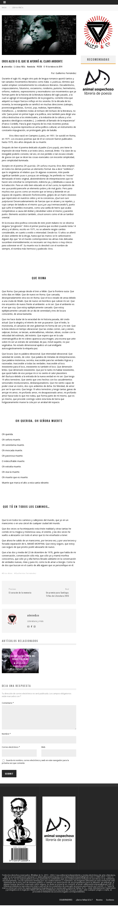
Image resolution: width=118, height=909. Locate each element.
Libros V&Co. (21, 67)
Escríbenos (110, 903)
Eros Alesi (7, 573)
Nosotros (99, 903)
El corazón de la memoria (23, 591)
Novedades (31, 67)
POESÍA (39, 67)
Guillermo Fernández (26, 573)
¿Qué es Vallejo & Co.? (84, 903)
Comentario (8, 703)
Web (43, 750)
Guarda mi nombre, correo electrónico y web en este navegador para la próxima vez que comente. (35, 765)
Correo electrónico (11, 750)
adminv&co (7, 66)
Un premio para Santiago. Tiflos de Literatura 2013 (55, 592)
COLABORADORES (65, 903)
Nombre (6, 737)
